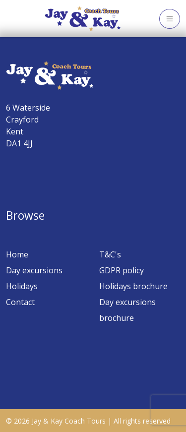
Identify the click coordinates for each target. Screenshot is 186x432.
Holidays (22, 286)
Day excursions (34, 270)
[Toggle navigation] (169, 19)
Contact (20, 302)
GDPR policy (121, 270)
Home (17, 254)
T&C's (110, 254)
